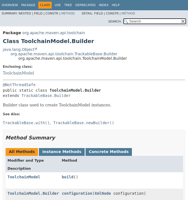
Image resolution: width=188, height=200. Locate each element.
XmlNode (102, 193)
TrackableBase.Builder (46, 95)
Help (116, 5)
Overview (10, 5)
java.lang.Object (18, 49)
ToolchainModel (18, 73)
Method (68, 13)
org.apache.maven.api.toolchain (53, 33)
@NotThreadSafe (19, 84)
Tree (68, 5)
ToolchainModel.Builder (33, 193)
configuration (77, 193)
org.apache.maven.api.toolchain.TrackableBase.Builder (64, 54)
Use (58, 5)
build (67, 177)
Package (28, 5)
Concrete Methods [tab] (109, 151)
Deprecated (85, 5)
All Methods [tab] (22, 151)
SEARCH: (115, 21)
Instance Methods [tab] (61, 151)
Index (103, 5)
